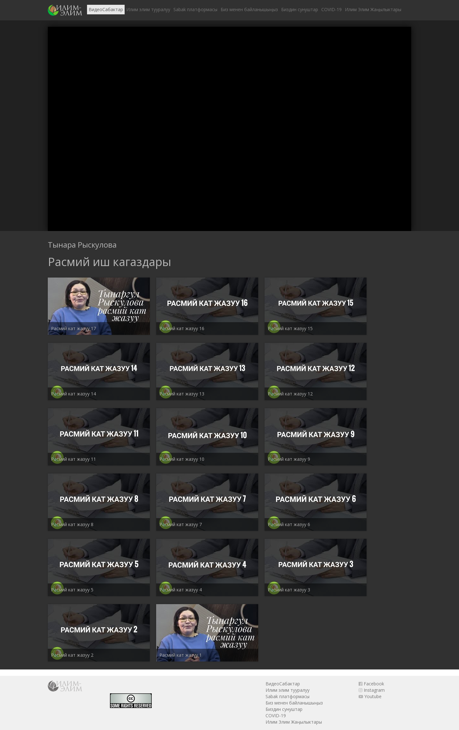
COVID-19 (331, 9)
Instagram (372, 690)
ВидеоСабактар (106, 9)
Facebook (371, 684)
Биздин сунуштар (299, 9)
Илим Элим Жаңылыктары (373, 9)
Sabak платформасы (195, 9)
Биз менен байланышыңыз (249, 9)
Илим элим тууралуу (148, 9)
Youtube (370, 696)
